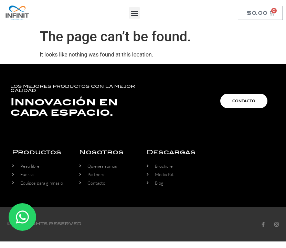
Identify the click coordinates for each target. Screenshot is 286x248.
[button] (134, 13)
